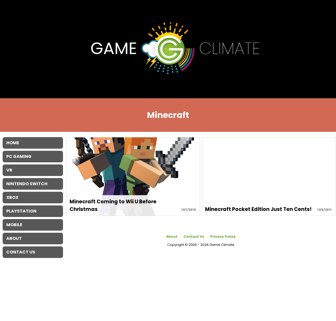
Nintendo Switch (27, 184)
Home (12, 143)
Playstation (21, 211)
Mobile (14, 225)
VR (9, 170)
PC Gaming (19, 156)
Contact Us (193, 236)
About (171, 236)
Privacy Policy (223, 236)
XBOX (12, 197)
